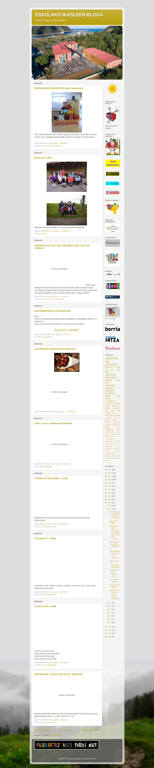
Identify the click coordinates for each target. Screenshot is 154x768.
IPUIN (108, 396)
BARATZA (116, 406)
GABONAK (116, 425)
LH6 (118, 411)
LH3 (118, 396)
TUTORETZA (109, 432)
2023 (110, 470)
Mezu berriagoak (43, 730)
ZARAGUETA (111, 377)
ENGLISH (109, 391)
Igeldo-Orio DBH (43, 158)
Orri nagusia (65, 730)
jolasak (108, 406)
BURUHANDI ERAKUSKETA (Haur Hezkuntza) (58, 88)
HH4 (57, 146)
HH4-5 (107, 427)
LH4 (118, 370)
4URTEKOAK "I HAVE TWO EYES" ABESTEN (58, 674)
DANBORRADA (115, 434)
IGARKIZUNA (110, 430)
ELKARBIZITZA (110, 439)
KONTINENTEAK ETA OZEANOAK (52, 311)
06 (111, 606)
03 (111, 616)
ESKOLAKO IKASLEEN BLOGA (69, 14)
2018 (110, 486)
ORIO (107, 398)
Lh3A (118, 430)
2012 (110, 627)
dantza (107, 420)
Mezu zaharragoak (89, 730)
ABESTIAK (112, 358)
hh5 (61, 146)
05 (111, 609)
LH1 (48, 299)
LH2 (52, 299)
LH (119, 418)
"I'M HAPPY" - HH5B (45, 538)
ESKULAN (108, 444)
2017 (110, 489)
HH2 (48, 146)
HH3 (52, 146)
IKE (115, 418)
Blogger (78, 759)
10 (111, 603)
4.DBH (118, 432)
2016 (110, 493)
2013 (110, 503)
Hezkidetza (116, 448)
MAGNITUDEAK (110, 453)
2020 (110, 479)
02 (111, 619)
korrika (107, 460)
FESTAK (109, 380)
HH (44, 146)
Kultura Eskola (112, 451)
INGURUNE (47, 337)
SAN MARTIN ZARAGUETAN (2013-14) (54, 349)
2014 (110, 499)
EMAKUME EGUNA (112, 441)
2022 (110, 473)
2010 (110, 633)
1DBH (114, 420)
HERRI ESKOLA (112, 408)
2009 (110, 637)
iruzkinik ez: (64, 143)
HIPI (118, 427)
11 (111, 509)
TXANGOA (109, 403)
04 (111, 613)
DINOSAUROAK (110, 437)
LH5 (106, 411)
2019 (110, 483)
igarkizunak (116, 458)
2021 (110, 476)
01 (111, 623)
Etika (114, 444)
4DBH (107, 434)
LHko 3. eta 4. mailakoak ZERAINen (53, 423)
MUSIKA (109, 388)
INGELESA (47, 527)
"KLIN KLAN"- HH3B (45, 606)
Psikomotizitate (109, 456)
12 (111, 506)
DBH (45, 234)
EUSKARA (110, 393)
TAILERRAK (60, 299)
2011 (110, 630)
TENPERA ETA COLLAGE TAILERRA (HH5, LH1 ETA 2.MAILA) (114, 533)
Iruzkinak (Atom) (56, 735)
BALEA (117, 403)
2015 (110, 496)
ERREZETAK (109, 413)
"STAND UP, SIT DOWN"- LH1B (50, 478)
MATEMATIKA (110, 415)
